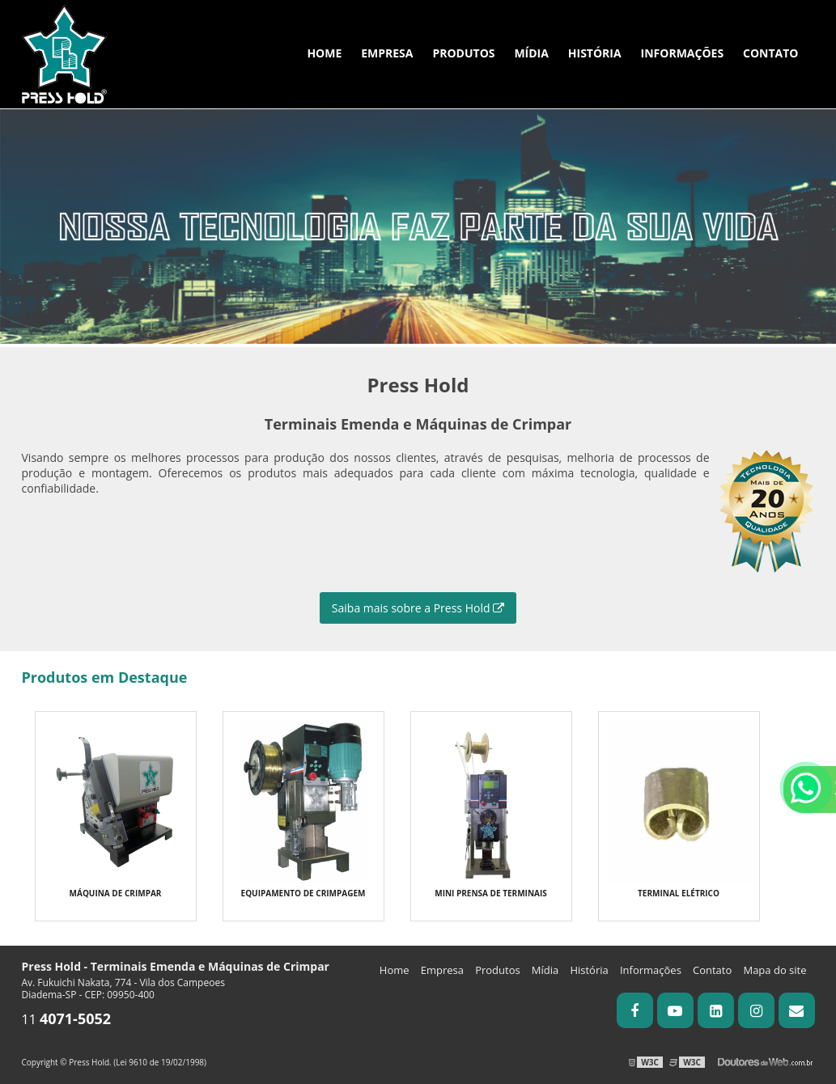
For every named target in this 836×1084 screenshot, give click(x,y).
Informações (682, 53)
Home (324, 53)
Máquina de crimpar (116, 893)
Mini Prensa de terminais (491, 893)
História (595, 53)
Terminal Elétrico (678, 893)
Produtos (463, 53)
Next (828, 173)
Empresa (387, 53)
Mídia (531, 53)
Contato (770, 53)
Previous (8, 173)
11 (67, 1019)
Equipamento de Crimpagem (303, 893)
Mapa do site (774, 970)
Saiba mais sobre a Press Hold (418, 608)
